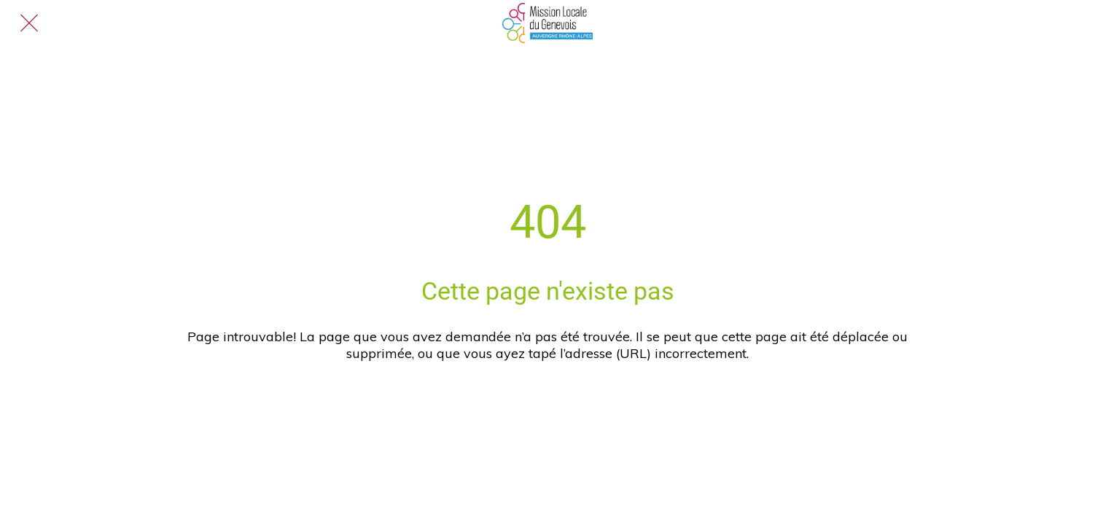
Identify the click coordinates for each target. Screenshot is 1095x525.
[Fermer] (29, 23)
